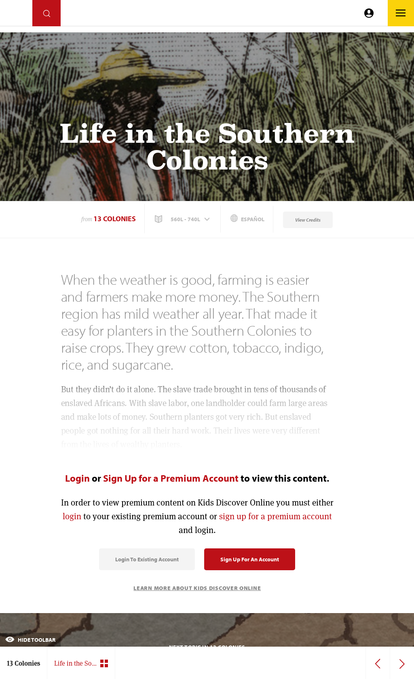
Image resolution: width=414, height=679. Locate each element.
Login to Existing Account (147, 559)
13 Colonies (114, 218)
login (72, 516)
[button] (183, 219)
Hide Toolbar (30, 639)
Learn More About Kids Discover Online (197, 588)
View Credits (308, 220)
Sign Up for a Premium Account (171, 478)
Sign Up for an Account (249, 559)
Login (77, 478)
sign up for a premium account (275, 516)
